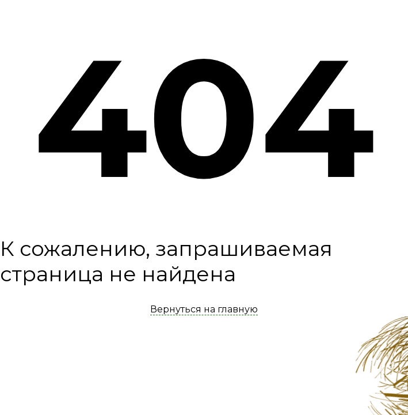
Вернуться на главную (204, 309)
